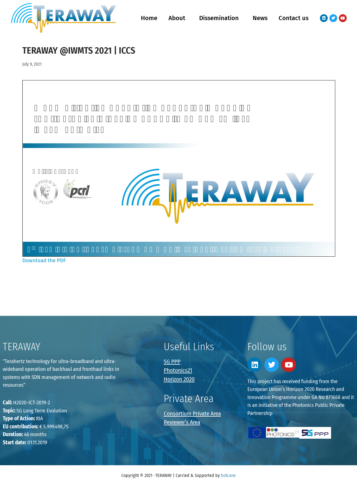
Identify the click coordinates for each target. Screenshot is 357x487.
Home (149, 18)
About (178, 18)
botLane (228, 475)
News (260, 18)
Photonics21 (178, 370)
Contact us (293, 18)
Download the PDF (44, 260)
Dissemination (220, 18)
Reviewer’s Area (182, 422)
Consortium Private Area (192, 413)
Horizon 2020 (179, 379)
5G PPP (172, 361)
